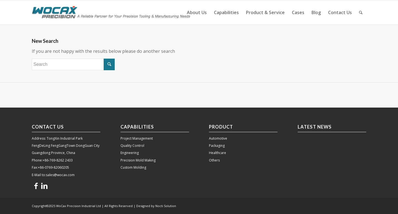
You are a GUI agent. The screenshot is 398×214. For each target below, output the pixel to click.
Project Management (137, 138)
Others (214, 160)
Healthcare (217, 152)
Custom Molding (133, 167)
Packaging (217, 145)
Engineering (130, 152)
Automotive (218, 138)
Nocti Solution (165, 206)
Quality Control (132, 145)
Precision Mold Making (138, 160)
